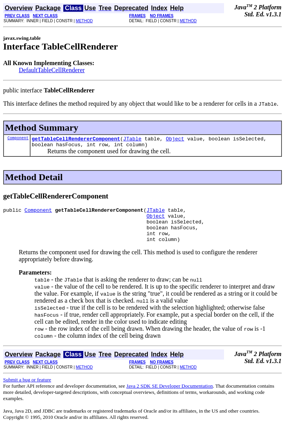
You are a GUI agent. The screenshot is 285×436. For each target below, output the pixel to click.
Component (18, 139)
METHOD (84, 21)
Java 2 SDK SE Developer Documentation (169, 395)
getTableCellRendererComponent (76, 139)
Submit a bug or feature (27, 389)
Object (175, 139)
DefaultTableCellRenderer (52, 70)
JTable (132, 139)
